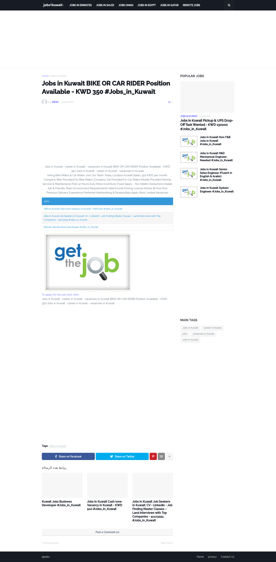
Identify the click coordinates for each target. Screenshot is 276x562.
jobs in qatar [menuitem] (169, 5)
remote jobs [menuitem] (191, 5)
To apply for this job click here (60, 294)
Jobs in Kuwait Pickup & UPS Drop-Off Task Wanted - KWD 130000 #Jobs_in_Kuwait (206, 125)
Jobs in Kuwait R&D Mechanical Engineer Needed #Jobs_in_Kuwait (216, 157)
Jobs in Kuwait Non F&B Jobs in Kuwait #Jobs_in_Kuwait (215, 141)
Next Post (166, 543)
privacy (212, 556)
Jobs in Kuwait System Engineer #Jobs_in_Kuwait (217, 189)
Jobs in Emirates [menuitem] (80, 5)
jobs (185, 333)
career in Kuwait (212, 327)
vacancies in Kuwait (203, 333)
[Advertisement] (138, 39)
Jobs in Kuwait (58, 76)
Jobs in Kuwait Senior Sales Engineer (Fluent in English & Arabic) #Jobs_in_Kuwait (216, 175)
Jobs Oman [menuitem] (125, 5)
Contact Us (227, 556)
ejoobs (46, 556)
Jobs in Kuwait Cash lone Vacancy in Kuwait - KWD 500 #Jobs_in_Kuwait (83, 208)
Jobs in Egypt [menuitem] (147, 5)
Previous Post (51, 543)
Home (45, 76)
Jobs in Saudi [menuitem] (105, 5)
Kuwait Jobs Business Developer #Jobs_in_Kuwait (71, 227)
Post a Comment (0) (107, 532)
